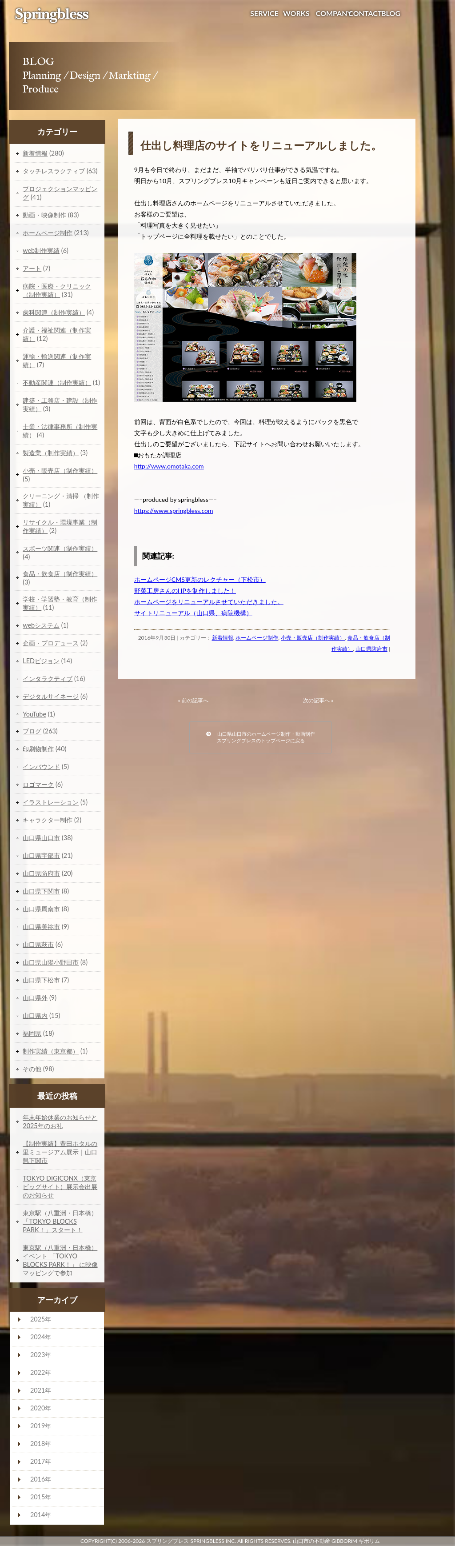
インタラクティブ (47, 678)
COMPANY (334, 13)
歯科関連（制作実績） (54, 312)
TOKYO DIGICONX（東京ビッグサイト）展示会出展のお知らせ (60, 1186)
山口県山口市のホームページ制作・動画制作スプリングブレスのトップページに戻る (260, 737)
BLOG (390, 13)
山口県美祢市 (41, 926)
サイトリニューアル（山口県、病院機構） (193, 613)
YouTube (34, 714)
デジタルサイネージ (51, 696)
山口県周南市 (41, 909)
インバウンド (41, 766)
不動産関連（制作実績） (57, 382)
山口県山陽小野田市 (51, 962)
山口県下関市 (41, 891)
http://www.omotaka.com (169, 466)
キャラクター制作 (47, 820)
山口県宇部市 (41, 855)
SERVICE (264, 13)
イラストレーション (51, 802)
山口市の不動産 (311, 1541)
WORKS (296, 13)
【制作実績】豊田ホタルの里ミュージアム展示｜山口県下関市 (60, 1152)
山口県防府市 (371, 648)
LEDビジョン (41, 661)
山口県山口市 (41, 837)
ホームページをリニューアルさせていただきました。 (208, 601)
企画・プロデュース (51, 643)
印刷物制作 (38, 749)
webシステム (41, 625)
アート (32, 268)
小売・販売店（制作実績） (313, 637)
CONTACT (365, 13)
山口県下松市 (41, 980)
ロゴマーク (38, 784)
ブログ (32, 731)
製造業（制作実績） (51, 453)
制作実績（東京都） (51, 1051)
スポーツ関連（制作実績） (60, 548)
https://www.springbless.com (173, 510)
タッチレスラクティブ (54, 171)
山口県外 (35, 997)
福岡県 (32, 1033)
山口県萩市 (38, 944)
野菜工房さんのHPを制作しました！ (185, 590)
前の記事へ (195, 700)
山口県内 (35, 1015)
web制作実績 (41, 250)
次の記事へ (316, 700)
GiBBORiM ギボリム (355, 1541)
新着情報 (222, 637)
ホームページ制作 (256, 637)
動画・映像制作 (44, 215)
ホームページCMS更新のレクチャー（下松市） (200, 579)
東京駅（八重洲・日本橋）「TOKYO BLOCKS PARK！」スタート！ (60, 1221)
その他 (32, 1069)
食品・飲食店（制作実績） (60, 573)
